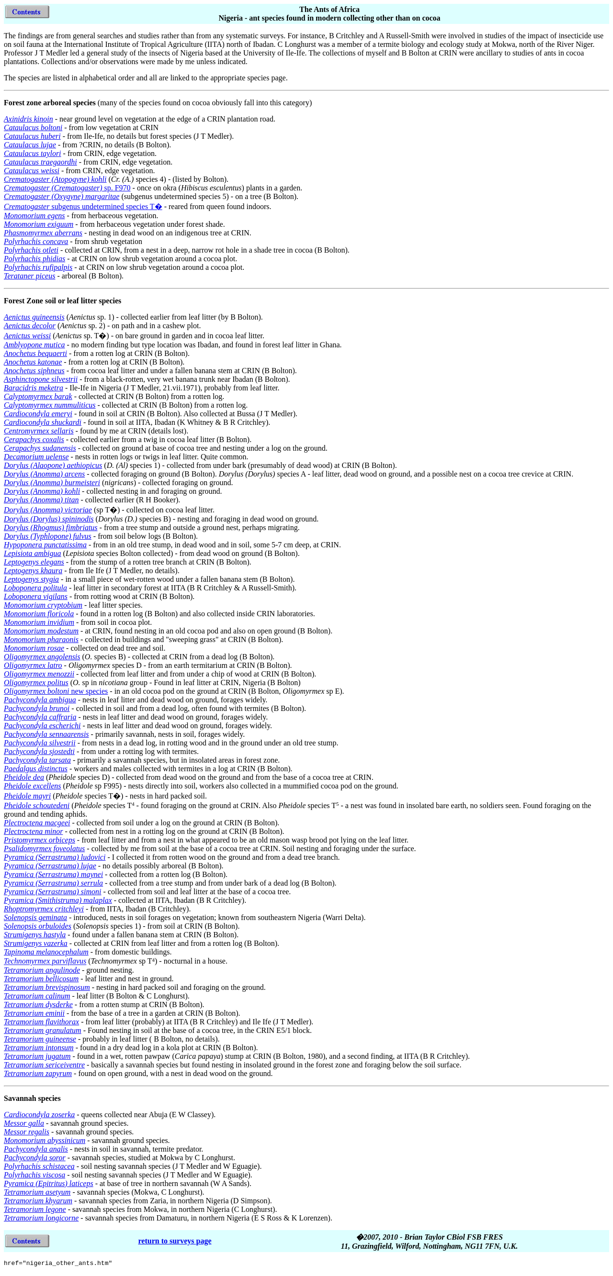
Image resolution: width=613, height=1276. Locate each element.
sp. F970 (67, 188)
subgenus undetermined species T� (83, 206)
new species (56, 691)
